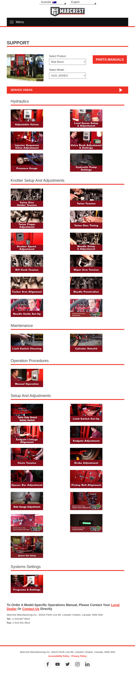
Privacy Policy (79, 656)
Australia (48, 2)
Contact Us (30, 609)
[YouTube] (57, 664)
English (75, 2)
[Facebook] (47, 664)
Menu (17, 22)
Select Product (57, 56)
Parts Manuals (110, 59)
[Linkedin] (87, 664)
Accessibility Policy (59, 656)
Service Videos (22, 90)
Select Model (56, 69)
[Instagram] (77, 664)
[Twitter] (67, 664)
